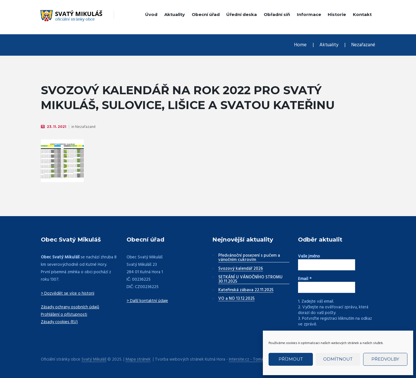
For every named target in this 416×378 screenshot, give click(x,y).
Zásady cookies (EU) (59, 322)
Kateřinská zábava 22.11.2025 (245, 290)
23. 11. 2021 (56, 126)
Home (300, 45)
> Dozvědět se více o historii (67, 293)
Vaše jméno (309, 256)
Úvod (151, 14)
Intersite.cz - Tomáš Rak (250, 359)
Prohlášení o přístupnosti (64, 314)
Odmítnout (338, 359)
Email (304, 279)
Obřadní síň (277, 14)
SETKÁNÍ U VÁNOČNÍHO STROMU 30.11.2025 (250, 279)
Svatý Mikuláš (93, 359)
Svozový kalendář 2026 (240, 269)
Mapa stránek (138, 359)
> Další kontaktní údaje (147, 300)
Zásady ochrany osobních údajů (70, 307)
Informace (309, 14)
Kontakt (362, 14)
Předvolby (385, 359)
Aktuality (174, 14)
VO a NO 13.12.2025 (236, 299)
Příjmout (291, 359)
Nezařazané (363, 45)
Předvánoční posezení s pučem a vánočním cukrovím (249, 258)
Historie (337, 14)
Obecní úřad (206, 14)
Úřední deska (241, 14)
